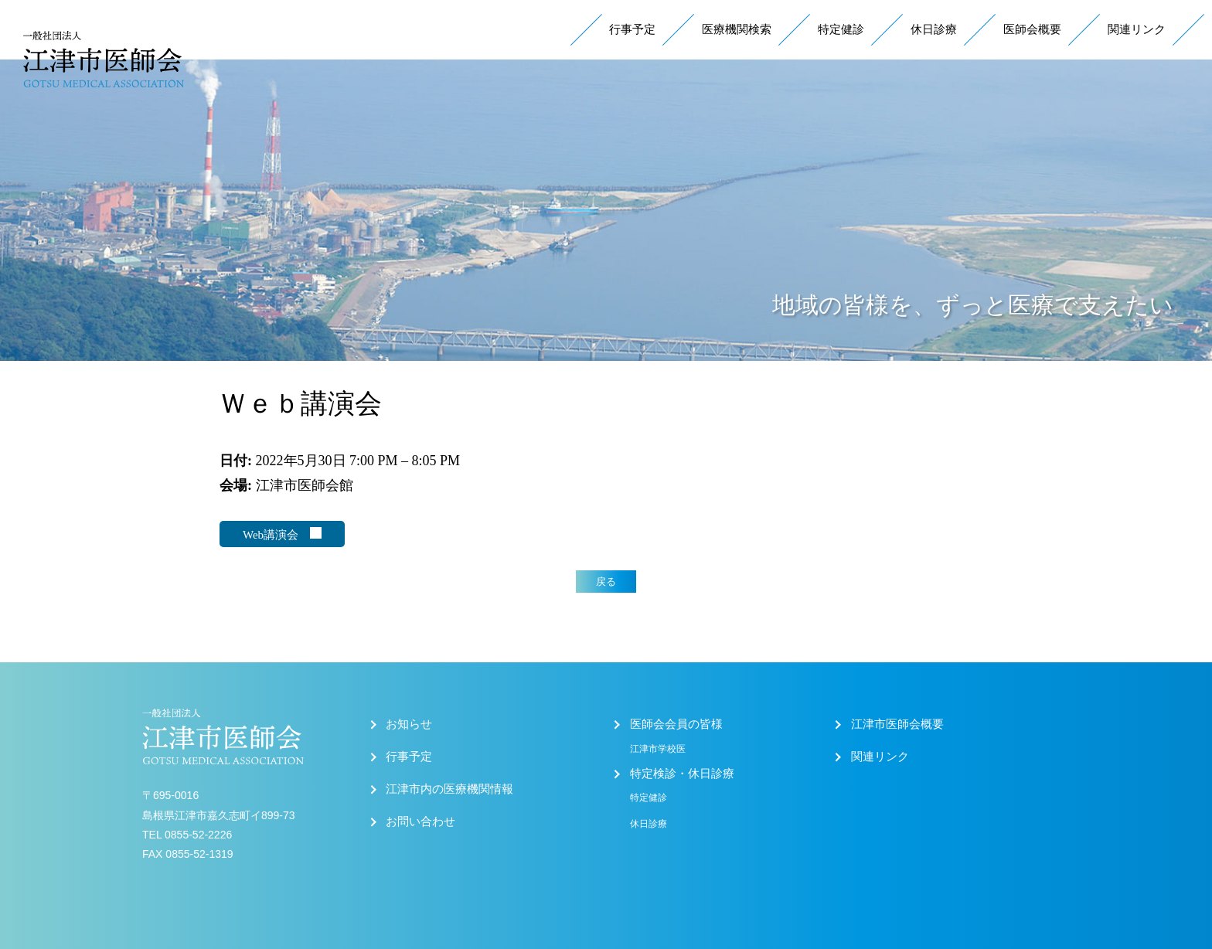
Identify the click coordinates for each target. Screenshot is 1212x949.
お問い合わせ (420, 821)
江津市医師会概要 (897, 724)
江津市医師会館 (304, 485)
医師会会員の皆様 (676, 724)
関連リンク (1137, 29)
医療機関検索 (736, 29)
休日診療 (934, 29)
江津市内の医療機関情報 (449, 789)
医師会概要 (1032, 29)
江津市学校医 (658, 748)
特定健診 (841, 29)
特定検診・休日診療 (682, 773)
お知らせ (409, 724)
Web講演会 (282, 534)
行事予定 (632, 29)
